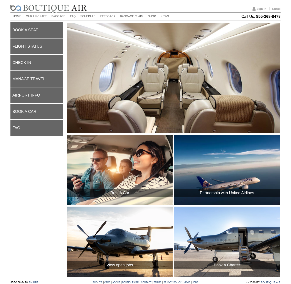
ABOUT (116, 282)
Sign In (259, 9)
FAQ (73, 16)
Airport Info (26, 95)
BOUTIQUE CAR (130, 282)
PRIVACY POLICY (172, 282)
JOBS (195, 282)
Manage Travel (28, 79)
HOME (17, 16)
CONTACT (146, 282)
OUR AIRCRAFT (36, 16)
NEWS (165, 16)
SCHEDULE (88, 16)
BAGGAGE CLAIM (131, 16)
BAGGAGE (58, 16)
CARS (107, 282)
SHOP (152, 16)
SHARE (33, 282)
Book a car (24, 111)
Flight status (27, 46)
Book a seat (25, 30)
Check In (21, 62)
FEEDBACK (107, 16)
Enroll (276, 8)
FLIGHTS (97, 282)
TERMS (157, 282)
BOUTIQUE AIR (271, 282)
